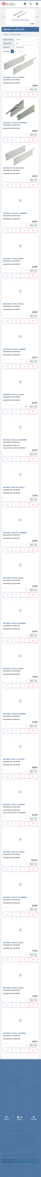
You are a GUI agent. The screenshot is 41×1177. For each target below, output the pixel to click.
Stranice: (6, 51)
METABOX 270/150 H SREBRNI (15, 213)
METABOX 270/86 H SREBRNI (14, 349)
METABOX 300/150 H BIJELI (14, 487)
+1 (16, 94)
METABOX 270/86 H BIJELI (13, 304)
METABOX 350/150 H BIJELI (14, 852)
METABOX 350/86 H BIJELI (13, 988)
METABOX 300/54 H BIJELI (13, 578)
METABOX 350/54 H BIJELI (13, 942)
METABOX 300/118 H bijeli (13, 394)
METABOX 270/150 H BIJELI (14, 168)
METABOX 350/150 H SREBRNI (15, 897)
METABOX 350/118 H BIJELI (14, 759)
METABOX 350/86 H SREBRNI (14, 1033)
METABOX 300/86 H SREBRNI (14, 714)
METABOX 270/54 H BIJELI (13, 258)
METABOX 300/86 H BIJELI (13, 668)
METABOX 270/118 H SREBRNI (15, 123)
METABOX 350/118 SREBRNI (14, 804)
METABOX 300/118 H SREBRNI (15, 440)
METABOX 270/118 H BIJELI (14, 77)
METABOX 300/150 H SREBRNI (15, 532)
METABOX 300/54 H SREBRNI (14, 623)
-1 (24, 94)
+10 (7, 94)
